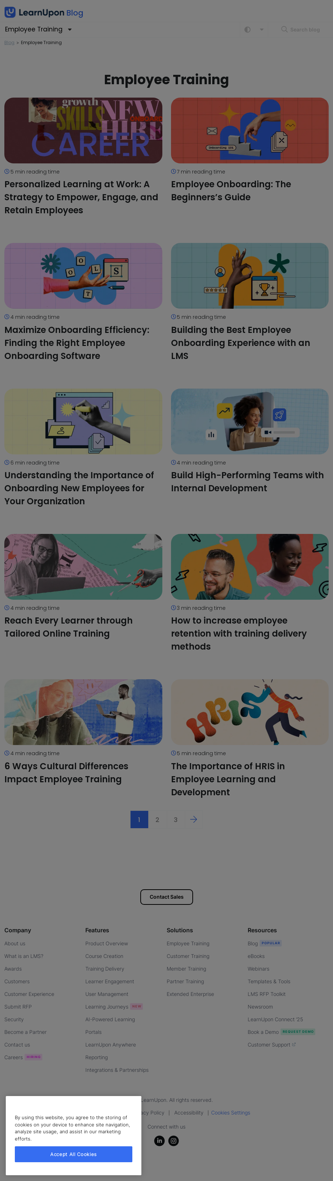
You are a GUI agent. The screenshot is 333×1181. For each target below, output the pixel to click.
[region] (73, 1135)
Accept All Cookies (73, 1154)
